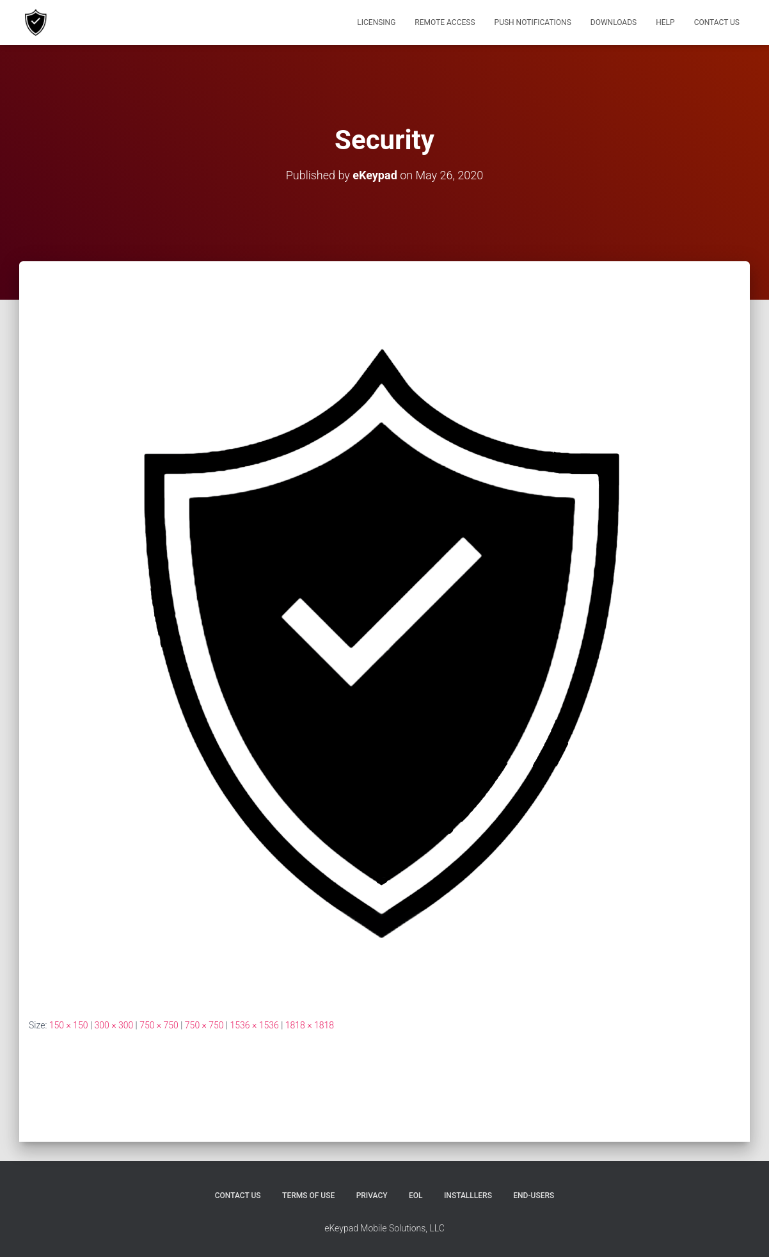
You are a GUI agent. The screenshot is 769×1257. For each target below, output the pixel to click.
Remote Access (445, 22)
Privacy (372, 1195)
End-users (533, 1195)
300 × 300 (113, 1025)
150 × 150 (68, 1025)
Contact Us (717, 22)
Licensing (376, 22)
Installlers (468, 1195)
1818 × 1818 (309, 1025)
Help (665, 22)
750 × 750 (158, 1025)
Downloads (614, 22)
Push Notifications (533, 22)
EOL (416, 1195)
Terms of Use (308, 1195)
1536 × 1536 (254, 1025)
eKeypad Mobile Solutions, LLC (384, 1228)
